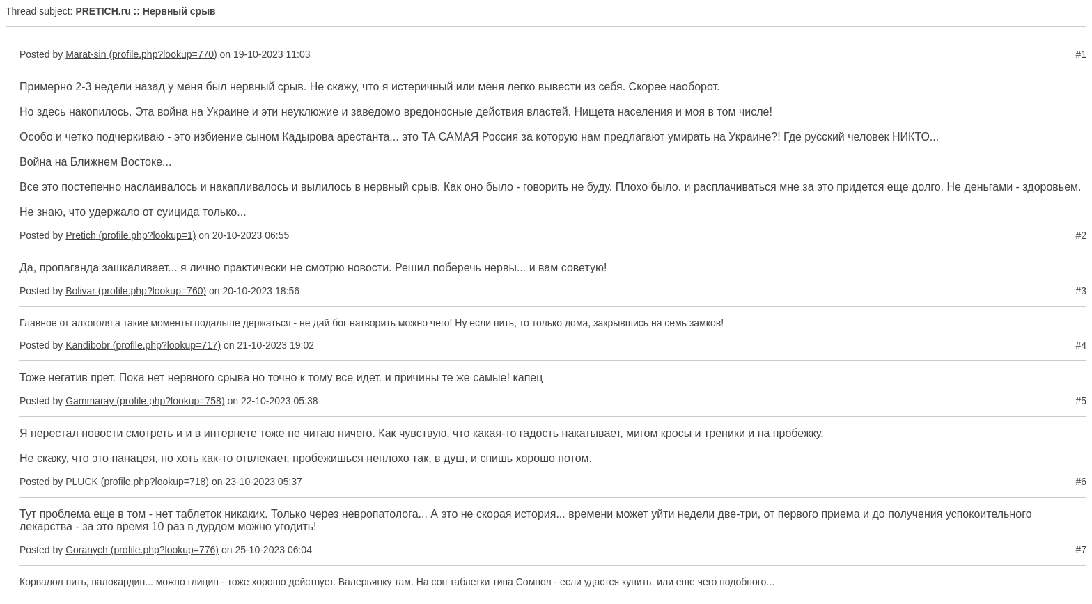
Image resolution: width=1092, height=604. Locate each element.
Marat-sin (85, 54)
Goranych (86, 549)
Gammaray (89, 400)
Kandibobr (87, 345)
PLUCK (81, 481)
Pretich (80, 235)
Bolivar (80, 290)
